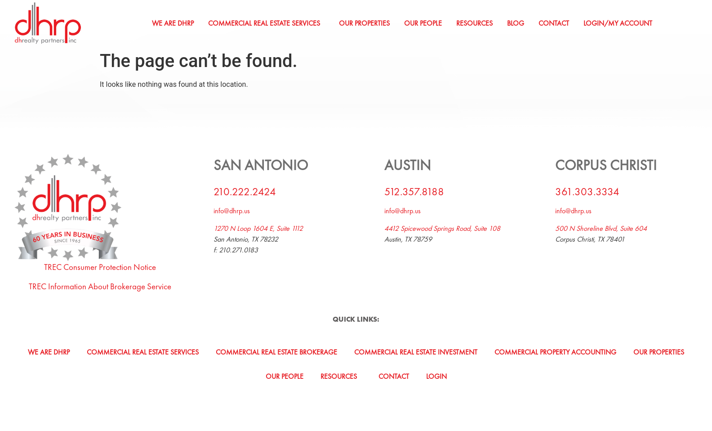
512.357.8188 (414, 191)
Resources (474, 23)
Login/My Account (617, 23)
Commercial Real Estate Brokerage (276, 352)
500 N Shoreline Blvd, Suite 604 (601, 228)
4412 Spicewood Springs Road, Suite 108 (442, 228)
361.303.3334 (587, 191)
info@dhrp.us (232, 211)
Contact (553, 23)
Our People (423, 23)
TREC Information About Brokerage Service (100, 286)
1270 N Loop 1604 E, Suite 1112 (258, 228)
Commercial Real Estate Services (264, 23)
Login (436, 376)
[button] (266, 23)
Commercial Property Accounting (555, 352)
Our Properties (364, 23)
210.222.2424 (245, 191)
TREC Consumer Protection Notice (100, 267)
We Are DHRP (173, 23)
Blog (515, 23)
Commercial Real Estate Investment (415, 352)
